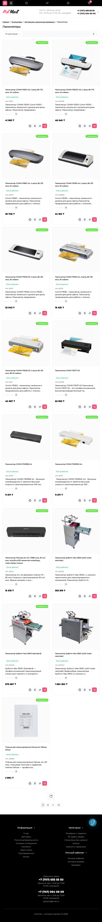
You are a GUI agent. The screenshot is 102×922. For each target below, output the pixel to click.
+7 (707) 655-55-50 (86, 10)
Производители (26, 853)
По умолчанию (12, 34)
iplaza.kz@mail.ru (51, 901)
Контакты (26, 847)
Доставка (26, 837)
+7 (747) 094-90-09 (86, 13)
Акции (26, 856)
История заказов (76, 862)
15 (95, 34)
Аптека (76, 843)
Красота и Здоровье (76, 847)
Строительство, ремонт (76, 840)
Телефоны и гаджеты (76, 833)
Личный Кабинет (76, 858)
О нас (26, 833)
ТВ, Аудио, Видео (76, 837)
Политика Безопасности (26, 840)
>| (58, 805)
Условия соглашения (26, 843)
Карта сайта (26, 850)
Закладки (75, 865)
